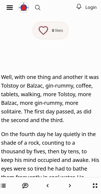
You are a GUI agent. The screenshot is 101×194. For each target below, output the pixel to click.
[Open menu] (9, 7)
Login (91, 7)
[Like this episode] (50, 30)
